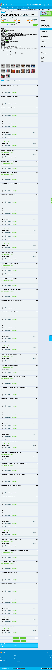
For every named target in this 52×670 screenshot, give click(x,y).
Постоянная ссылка (3, 24)
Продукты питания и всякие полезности (44, 36)
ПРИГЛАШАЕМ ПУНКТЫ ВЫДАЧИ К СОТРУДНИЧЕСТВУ (17, 663)
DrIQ (40, 4)
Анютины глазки (36, 4)
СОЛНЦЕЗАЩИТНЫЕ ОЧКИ (15, 80)
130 (12, 17)
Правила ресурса (27, 660)
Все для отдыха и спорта (44, 31)
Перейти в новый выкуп (14, 92)
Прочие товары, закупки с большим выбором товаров (45, 38)
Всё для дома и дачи (43, 30)
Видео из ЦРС (42, 57)
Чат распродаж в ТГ (43, 53)
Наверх (50, 336)
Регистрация (50, 4)
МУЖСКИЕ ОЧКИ (7, 80)
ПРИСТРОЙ (19, 7)
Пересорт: (13, 21)
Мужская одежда (43, 20)
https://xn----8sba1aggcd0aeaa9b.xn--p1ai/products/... (7, 87)
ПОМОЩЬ (29, 7)
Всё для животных (43, 42)
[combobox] (36, 638)
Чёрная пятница (43, 46)
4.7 (34, 20)
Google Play (49, 668)
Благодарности (43, 61)
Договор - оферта (27, 662)
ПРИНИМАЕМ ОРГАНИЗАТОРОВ (17, 661)
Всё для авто (42, 41)
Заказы (7, 11)
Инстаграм (6, 40)
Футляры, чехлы (23, 80)
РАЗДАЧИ (8, 7)
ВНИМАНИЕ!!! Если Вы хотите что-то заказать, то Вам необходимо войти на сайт (23, 645)
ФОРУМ (24, 7)
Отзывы (21, 11)
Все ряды (2, 80)
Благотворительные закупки (44, 40)
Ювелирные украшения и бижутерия (45, 26)
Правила (42, 58)
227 (50, 652)
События (27, 11)
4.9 (7, 20)
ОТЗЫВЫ (13, 7)
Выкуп (2, 11)
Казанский (7, 31)
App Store (44, 668)
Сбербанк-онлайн (43, 52)
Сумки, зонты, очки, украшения (45, 25)
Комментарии (14, 11)
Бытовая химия (43, 32)
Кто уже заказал (50, 339)
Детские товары (43, 24)
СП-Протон (8, 668)
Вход (46, 4)
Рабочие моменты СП (43, 48)
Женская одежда (43, 19)
